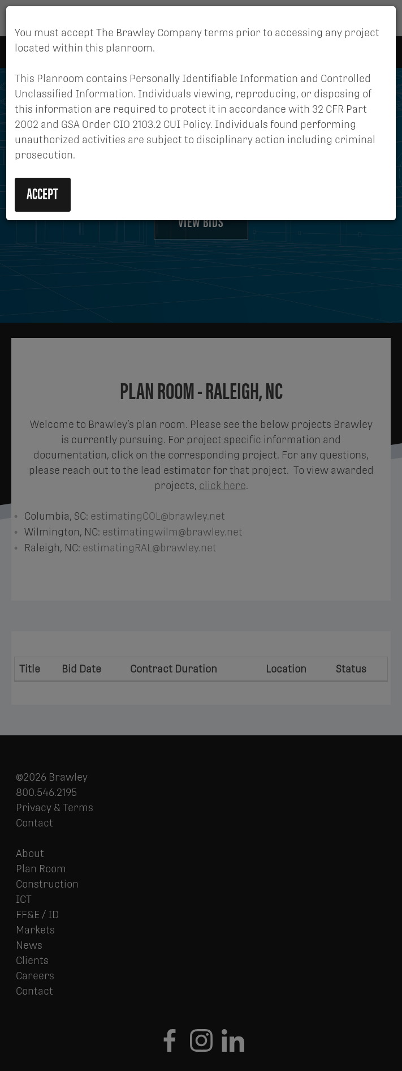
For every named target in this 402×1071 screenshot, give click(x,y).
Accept (42, 193)
